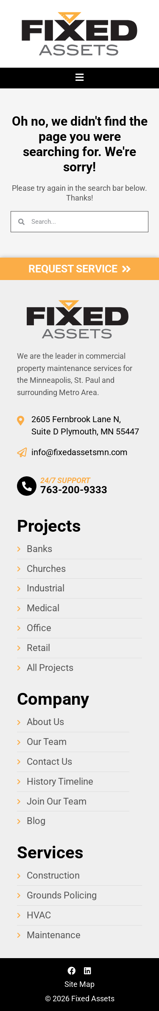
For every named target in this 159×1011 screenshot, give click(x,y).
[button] (79, 78)
